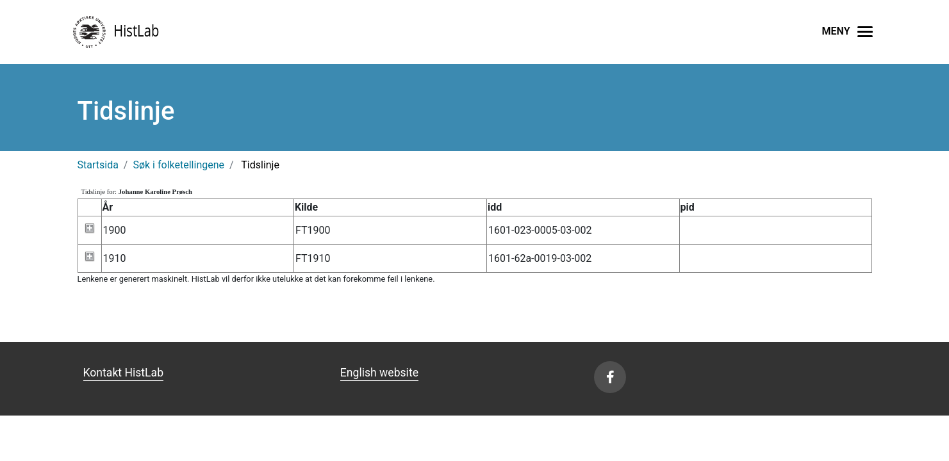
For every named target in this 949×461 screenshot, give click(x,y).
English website (379, 372)
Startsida (98, 165)
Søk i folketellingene (178, 165)
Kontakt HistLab (123, 372)
